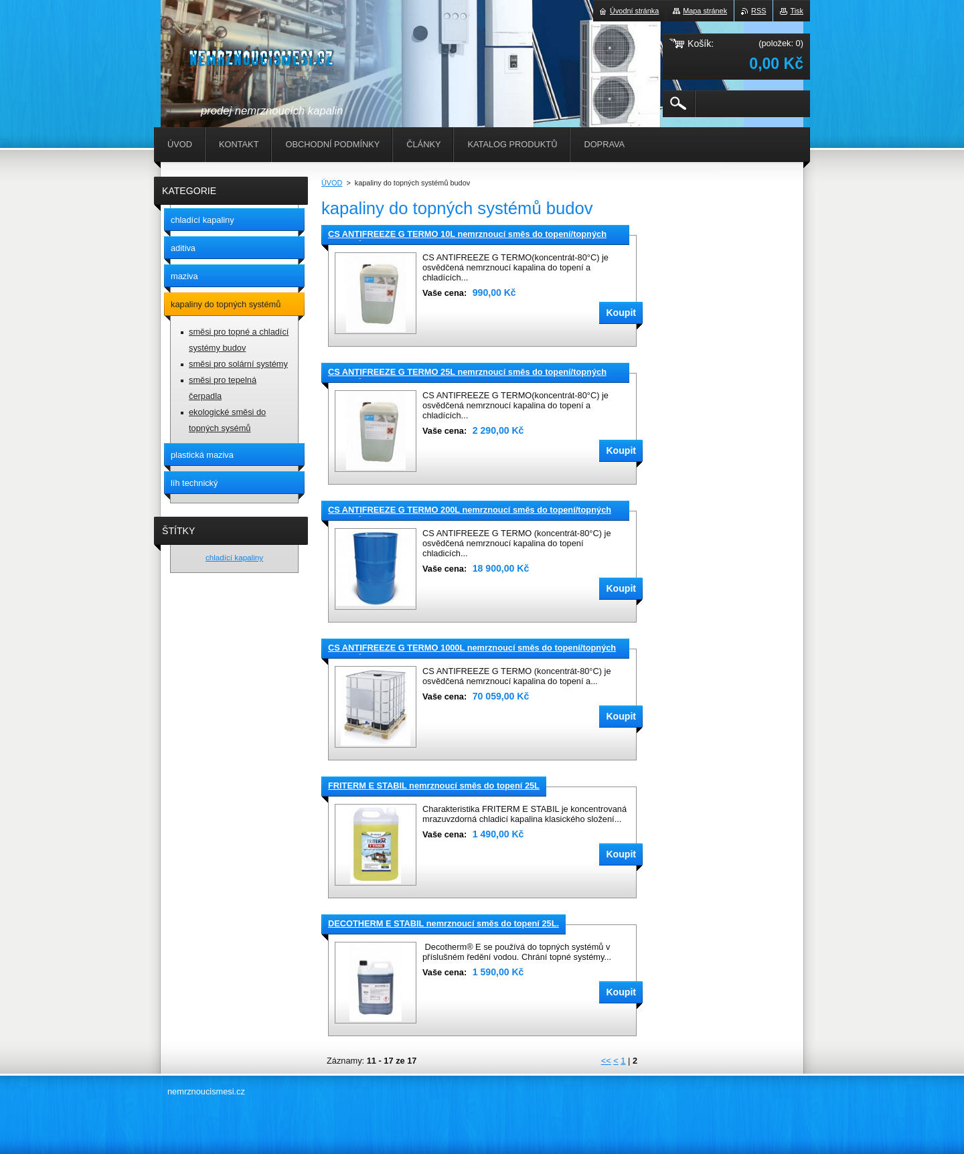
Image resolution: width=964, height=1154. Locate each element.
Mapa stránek (705, 11)
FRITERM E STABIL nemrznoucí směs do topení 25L (434, 785)
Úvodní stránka (634, 11)
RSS (758, 11)
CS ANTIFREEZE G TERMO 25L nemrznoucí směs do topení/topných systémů (467, 373)
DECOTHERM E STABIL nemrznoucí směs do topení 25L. (443, 923)
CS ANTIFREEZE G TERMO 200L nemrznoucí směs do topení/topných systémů (469, 511)
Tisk (796, 11)
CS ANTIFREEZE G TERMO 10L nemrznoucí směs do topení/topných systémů (467, 235)
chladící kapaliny (234, 557)
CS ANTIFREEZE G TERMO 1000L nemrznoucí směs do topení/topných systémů (472, 649)
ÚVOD (331, 183)
